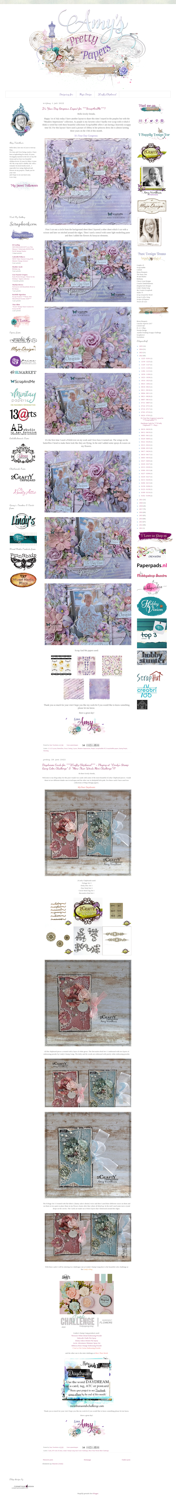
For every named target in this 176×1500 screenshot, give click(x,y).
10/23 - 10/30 (145, 377)
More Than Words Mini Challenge (99, 1450)
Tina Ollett (16, 305)
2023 (141, 352)
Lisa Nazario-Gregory (20, 275)
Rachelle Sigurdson (19, 295)
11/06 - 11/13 (145, 371)
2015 (141, 515)
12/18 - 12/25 (145, 362)
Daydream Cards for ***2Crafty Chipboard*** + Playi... (151, 424)
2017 (141, 509)
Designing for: (66, 94)
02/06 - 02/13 (145, 483)
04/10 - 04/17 (145, 455)
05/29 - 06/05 (145, 439)
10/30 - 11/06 (145, 374)
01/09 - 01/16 (145, 492)
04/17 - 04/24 (145, 451)
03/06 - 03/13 (145, 470)
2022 (141, 356)
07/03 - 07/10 (145, 412)
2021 (141, 500)
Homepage (87, 1460)
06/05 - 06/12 (145, 435)
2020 (141, 503)
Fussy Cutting (68, 748)
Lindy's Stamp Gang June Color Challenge (75, 1450)
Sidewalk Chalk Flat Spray (86, 1338)
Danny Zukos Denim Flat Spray (86, 1341)
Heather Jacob (17, 267)
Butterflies (60, 748)
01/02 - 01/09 (145, 496)
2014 (141, 519)
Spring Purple (123, 748)
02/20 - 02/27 (145, 477)
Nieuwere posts (48, 1460)
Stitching (46, 750)
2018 (141, 506)
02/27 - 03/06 (145, 473)
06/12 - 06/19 (145, 432)
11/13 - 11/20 (145, 368)
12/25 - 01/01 (145, 358)
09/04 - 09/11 (145, 393)
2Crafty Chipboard (107, 94)
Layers (75, 748)
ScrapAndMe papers (112, 748)
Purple (93, 748)
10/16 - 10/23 (145, 380)
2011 (141, 528)
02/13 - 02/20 (145, 480)
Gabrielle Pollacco (18, 257)
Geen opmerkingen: (73, 745)
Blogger (95, 1493)
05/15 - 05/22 (145, 445)
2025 (141, 346)
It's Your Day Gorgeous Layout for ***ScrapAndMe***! (73, 108)
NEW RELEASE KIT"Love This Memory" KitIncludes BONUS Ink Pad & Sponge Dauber (23, 249)
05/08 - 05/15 (145, 448)
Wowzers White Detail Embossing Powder (86, 1336)
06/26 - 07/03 (145, 415)
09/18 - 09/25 (145, 387)
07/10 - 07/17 (145, 409)
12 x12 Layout (52, 748)
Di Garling (16, 245)
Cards (49, 1450)
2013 (141, 522)
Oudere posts (126, 1460)
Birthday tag (16, 269)
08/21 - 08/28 (145, 396)
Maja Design (85, 94)
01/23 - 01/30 (145, 489)
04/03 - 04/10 (145, 458)
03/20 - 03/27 (145, 464)
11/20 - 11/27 (145, 365)
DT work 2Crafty (57, 1450)
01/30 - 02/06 (145, 486)
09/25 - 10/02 (145, 384)
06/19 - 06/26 (145, 429)
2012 (141, 525)
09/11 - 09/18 (145, 390)
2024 (141, 349)
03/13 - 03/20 (145, 467)
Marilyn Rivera (17, 285)
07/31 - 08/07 (145, 403)
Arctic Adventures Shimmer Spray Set (86, 1343)
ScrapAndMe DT (101, 748)
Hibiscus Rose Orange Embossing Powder (86, 1346)
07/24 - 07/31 (145, 406)
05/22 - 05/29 (145, 442)
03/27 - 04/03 (145, 461)
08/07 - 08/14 (145, 400)
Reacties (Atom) (57, 1464)
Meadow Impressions (84, 748)
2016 (141, 512)
